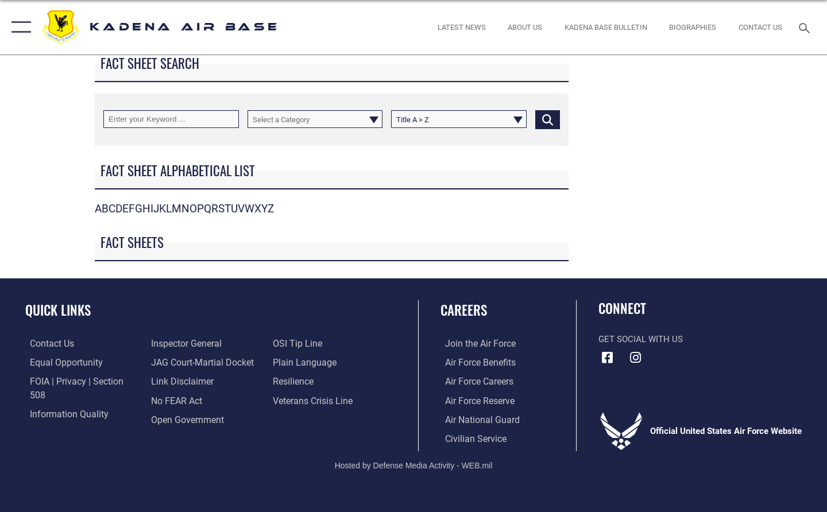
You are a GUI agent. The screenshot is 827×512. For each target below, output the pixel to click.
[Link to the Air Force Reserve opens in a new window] (474, 399)
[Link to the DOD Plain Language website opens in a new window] (303, 343)
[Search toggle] (806, 27)
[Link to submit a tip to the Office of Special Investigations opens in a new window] (173, 418)
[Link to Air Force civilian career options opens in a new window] (469, 437)
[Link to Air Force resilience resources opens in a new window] (294, 362)
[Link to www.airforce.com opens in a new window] (474, 343)
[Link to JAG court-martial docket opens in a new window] (199, 343)
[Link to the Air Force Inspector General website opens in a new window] (59, 418)
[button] (18, 27)
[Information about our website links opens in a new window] (180, 362)
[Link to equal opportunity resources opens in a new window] (59, 362)
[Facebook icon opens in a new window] (607, 357)
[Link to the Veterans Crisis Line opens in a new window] (312, 381)
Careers (463, 310)
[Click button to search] (547, 119)
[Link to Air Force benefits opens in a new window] (474, 362)
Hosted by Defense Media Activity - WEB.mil (414, 464)
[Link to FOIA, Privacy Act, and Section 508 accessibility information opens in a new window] (77, 381)
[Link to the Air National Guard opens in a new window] (475, 418)
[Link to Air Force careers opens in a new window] (474, 381)
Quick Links (58, 310)
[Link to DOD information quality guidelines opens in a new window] (62, 399)
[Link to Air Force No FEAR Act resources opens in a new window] (175, 381)
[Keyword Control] (171, 119)
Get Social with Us (640, 339)
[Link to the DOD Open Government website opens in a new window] (184, 399)
